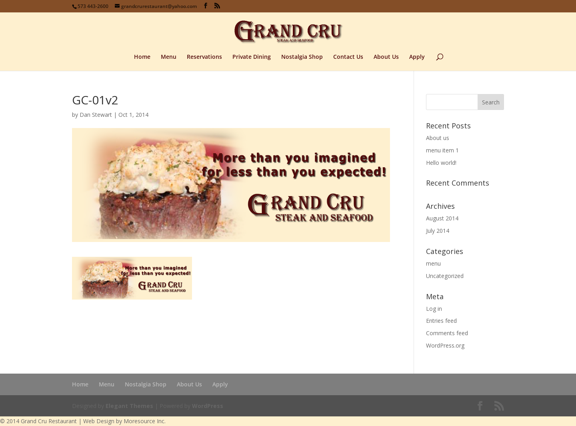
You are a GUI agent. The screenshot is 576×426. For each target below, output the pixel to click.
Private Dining (251, 57)
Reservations (204, 57)
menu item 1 (442, 150)
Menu (168, 57)
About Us (386, 57)
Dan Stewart (96, 114)
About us (437, 138)
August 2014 (442, 218)
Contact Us (348, 57)
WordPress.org (445, 345)
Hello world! (441, 162)
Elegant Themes (129, 406)
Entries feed (441, 320)
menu (433, 263)
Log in (434, 308)
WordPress (207, 406)
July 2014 (437, 230)
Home (142, 57)
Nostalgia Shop (302, 57)
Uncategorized (445, 276)
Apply (417, 57)
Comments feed (447, 333)
